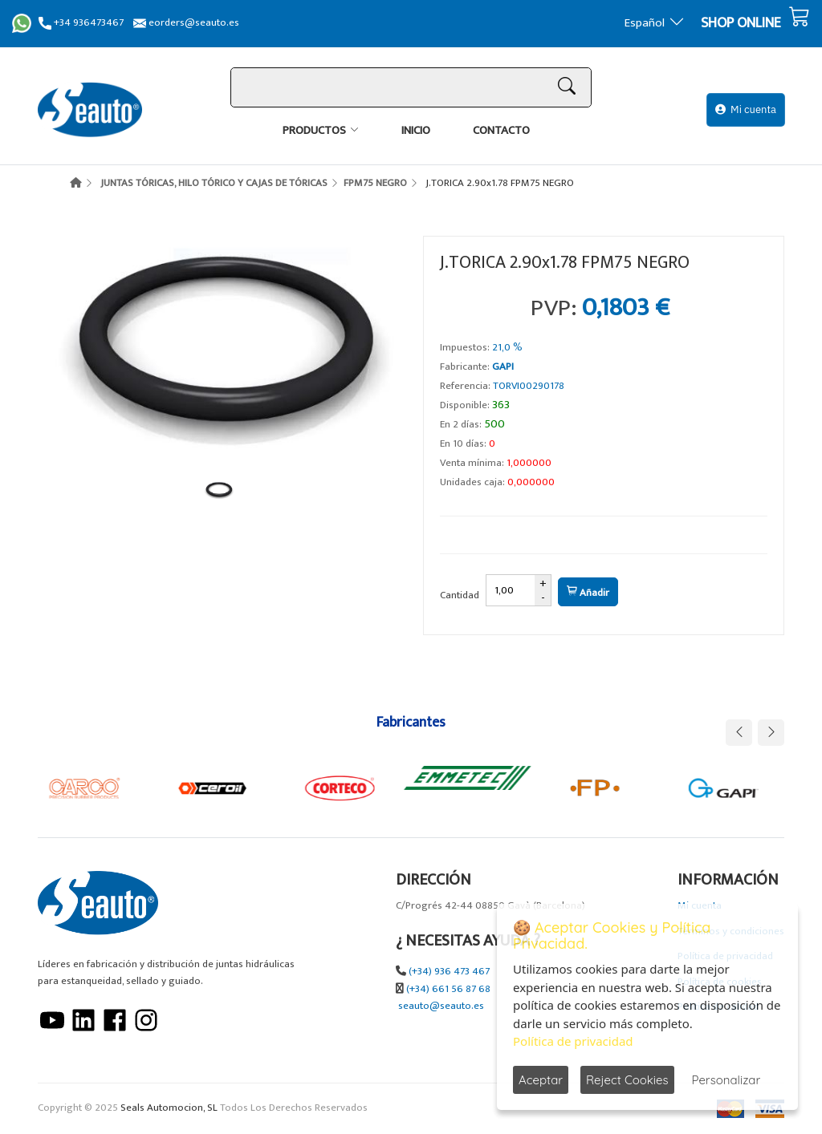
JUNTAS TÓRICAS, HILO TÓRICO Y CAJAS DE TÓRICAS (214, 183)
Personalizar (726, 1079)
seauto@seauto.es (441, 1006)
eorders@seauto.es (186, 22)
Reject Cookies (627, 1079)
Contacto (501, 130)
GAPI (503, 366)
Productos (314, 130)
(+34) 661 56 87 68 (448, 989)
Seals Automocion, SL (169, 1108)
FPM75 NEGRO (375, 183)
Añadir (588, 592)
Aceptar (541, 1079)
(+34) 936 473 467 (449, 971)
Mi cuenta (745, 109)
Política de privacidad (573, 1041)
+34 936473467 (81, 22)
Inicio (415, 130)
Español (655, 23)
